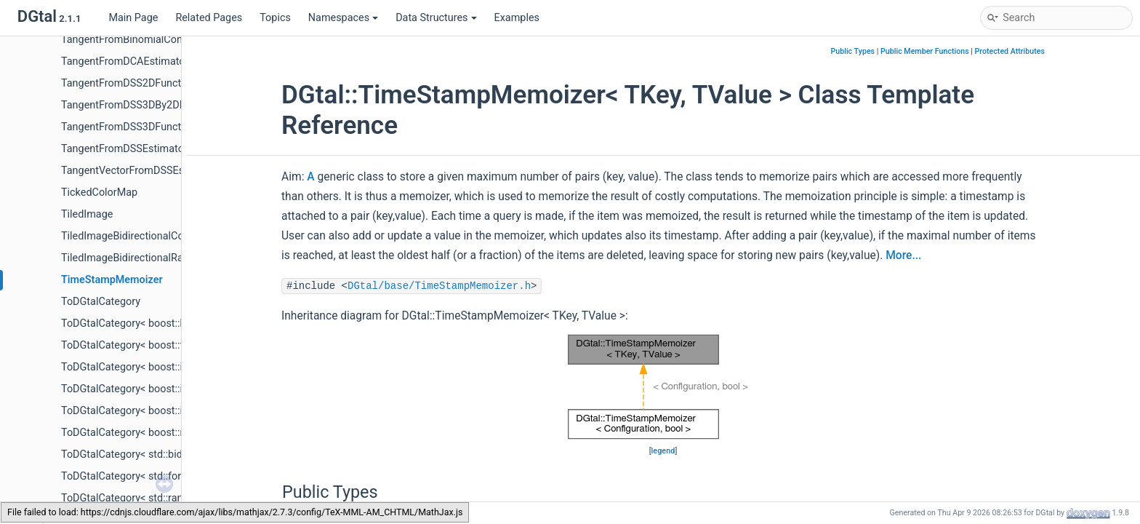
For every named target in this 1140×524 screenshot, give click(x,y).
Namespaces (343, 18)
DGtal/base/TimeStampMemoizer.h (439, 286)
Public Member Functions (924, 51)
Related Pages (208, 18)
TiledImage (87, 214)
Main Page (133, 18)
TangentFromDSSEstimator (124, 149)
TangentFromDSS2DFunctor (125, 83)
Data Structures (436, 18)
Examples (516, 18)
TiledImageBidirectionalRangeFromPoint (155, 258)
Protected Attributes (1010, 51)
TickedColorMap (99, 192)
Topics (275, 18)
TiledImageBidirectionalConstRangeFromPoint (168, 236)
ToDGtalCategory (100, 301)
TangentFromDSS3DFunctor (125, 127)
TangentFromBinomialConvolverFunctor (153, 39)
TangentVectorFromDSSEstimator (139, 170)
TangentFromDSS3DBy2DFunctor (138, 105)
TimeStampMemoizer (112, 280)
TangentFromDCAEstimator (124, 61)
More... (903, 255)
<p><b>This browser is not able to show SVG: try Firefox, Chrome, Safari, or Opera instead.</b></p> (663, 387)
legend (663, 451)
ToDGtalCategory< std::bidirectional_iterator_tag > (176, 454)
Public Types (852, 51)
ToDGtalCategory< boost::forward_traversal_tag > (175, 345)
